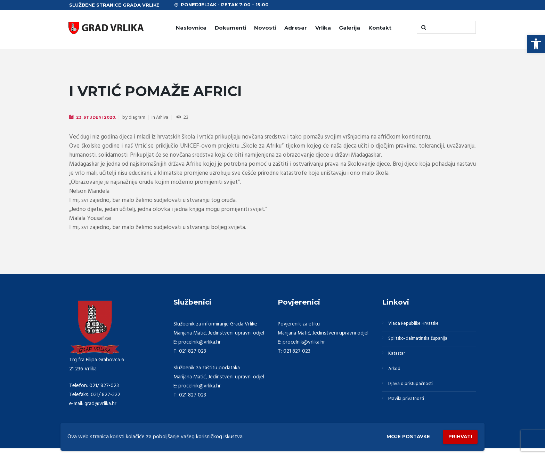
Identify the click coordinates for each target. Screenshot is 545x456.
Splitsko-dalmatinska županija (421, 341)
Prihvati (457, 435)
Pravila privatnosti (409, 408)
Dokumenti (230, 27)
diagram (139, 118)
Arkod (396, 374)
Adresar (295, 27)
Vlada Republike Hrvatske (417, 324)
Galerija (349, 27)
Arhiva (164, 118)
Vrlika (323, 27)
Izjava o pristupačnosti (414, 391)
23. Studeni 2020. (97, 117)
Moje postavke (398, 435)
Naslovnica (191, 27)
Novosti (265, 27)
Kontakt (379, 27)
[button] (536, 44)
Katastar (398, 358)
